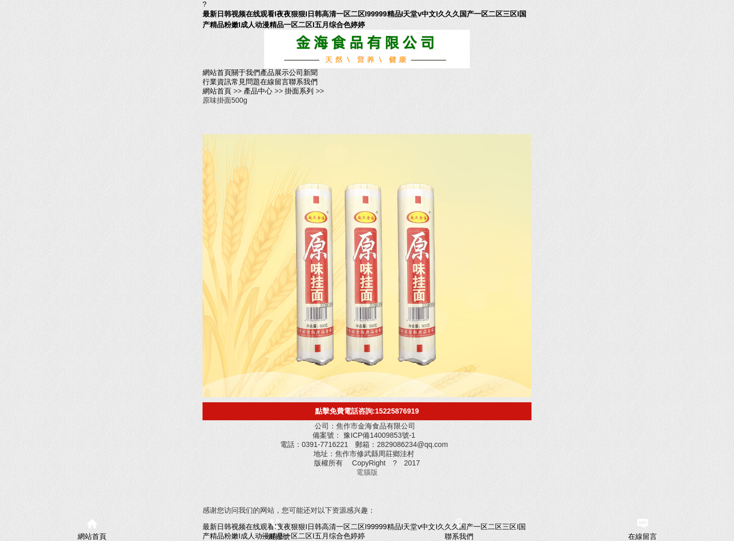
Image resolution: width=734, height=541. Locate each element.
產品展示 (274, 72)
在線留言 (274, 82)
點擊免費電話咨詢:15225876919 (367, 411)
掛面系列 (300, 91)
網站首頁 (217, 72)
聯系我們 (303, 82)
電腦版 (367, 472)
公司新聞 (303, 72)
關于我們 (245, 72)
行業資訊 (217, 82)
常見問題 (245, 82)
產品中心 (259, 91)
